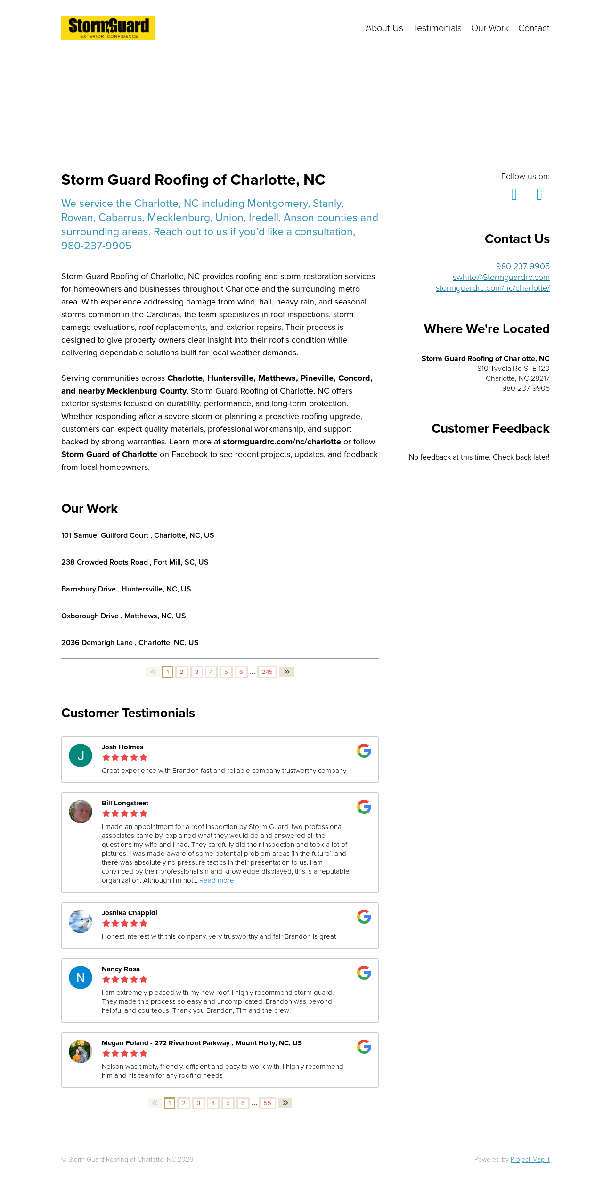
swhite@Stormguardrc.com (501, 277)
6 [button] (241, 672)
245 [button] (267, 672)
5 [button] (226, 672)
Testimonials (437, 28)
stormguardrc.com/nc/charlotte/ (493, 288)
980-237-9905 (523, 266)
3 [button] (196, 672)
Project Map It (530, 1160)
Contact (534, 28)
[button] (153, 672)
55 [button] (267, 1103)
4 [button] (211, 672)
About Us (384, 28)
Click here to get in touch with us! (276, 28)
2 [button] (182, 672)
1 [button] (168, 672)
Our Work (490, 28)
